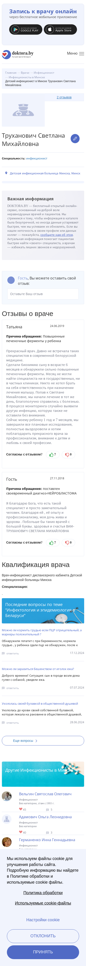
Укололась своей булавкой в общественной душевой (40, 703)
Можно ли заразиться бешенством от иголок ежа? (38, 669)
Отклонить (42, 936)
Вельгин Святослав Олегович (45, 793)
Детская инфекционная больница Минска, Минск (45, 173)
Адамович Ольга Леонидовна (45, 816)
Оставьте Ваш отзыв (43, 293)
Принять (43, 952)
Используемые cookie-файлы (43, 903)
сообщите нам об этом (56, 235)
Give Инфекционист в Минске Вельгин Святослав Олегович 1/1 (21, 809)
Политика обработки (43, 893)
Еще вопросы (26, 741)
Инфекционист (36, 158)
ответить (12, 653)
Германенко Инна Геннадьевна (47, 839)
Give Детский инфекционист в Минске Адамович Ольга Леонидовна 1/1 (21, 832)
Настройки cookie (43, 920)
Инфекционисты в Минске (46, 770)
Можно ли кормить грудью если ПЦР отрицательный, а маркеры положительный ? (42, 632)
